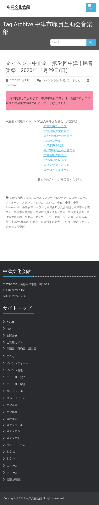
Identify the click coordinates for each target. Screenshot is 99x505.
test (9, 328)
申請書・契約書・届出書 (21, 348)
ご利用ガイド (15, 342)
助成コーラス (44, 217)
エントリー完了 (16, 377)
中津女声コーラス (55, 126)
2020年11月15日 (20, 80)
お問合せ (12, 335)
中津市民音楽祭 (23, 212)
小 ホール (12, 472)
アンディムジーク (55, 197)
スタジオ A (13, 430)
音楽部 (21, 226)
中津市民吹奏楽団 (55, 155)
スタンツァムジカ (33, 202)
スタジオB (13, 437)
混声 (76, 221)
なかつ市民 (16, 197)
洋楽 (68, 221)
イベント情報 (15, 370)
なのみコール (52, 140)
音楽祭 (10, 226)
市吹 (70, 217)
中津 (68, 202)
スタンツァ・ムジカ (56, 165)
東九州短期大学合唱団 (57, 136)
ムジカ (50, 202)
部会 (84, 221)
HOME (10, 321)
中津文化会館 (76, 212)
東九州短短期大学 (52, 221)
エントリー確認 (16, 384)
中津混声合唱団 (53, 145)
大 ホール (12, 465)
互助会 (29, 217)
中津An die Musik (54, 160)
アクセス (12, 356)
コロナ (73, 197)
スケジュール (15, 391)
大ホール (59, 217)
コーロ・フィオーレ (56, 169)
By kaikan (11, 85)
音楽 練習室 (14, 479)
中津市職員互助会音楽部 (59, 150)
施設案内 (12, 418)
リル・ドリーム (16, 398)
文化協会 (12, 411)
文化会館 (12, 405)
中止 (60, 202)
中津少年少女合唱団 (56, 131)
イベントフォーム (17, 363)
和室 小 (11, 458)
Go (91, 42)
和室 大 (11, 451)
